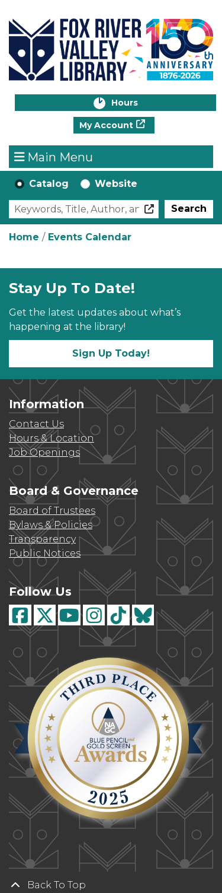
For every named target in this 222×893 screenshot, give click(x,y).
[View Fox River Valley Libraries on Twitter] (45, 615)
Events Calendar (89, 237)
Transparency (42, 539)
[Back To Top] (111, 885)
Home (24, 237)
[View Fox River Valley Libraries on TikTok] (118, 615)
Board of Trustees (52, 510)
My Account (106, 125)
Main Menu (54, 156)
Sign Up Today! (111, 353)
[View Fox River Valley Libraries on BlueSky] (143, 615)
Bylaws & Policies (50, 524)
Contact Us (36, 424)
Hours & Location (51, 438)
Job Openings (44, 452)
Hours (137, 103)
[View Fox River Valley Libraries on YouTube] (69, 615)
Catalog (49, 183)
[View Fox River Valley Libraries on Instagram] (94, 615)
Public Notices (45, 553)
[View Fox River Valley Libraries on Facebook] (20, 615)
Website (116, 183)
